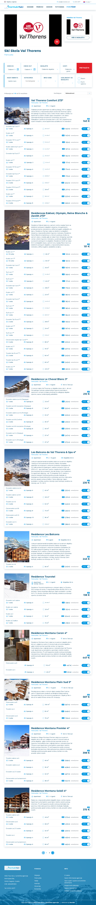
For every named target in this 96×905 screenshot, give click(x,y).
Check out (27, 66)
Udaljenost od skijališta (66, 79)
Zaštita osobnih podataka (73, 891)
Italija (36, 881)
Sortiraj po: (58, 93)
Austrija (37, 883)
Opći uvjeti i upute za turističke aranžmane (75, 882)
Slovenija (37, 886)
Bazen (83, 78)
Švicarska (37, 889)
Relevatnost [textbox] (70, 93)
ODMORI (49, 7)
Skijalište (44, 66)
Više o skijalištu (77, 37)
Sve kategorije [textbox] (30, 81)
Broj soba (47, 78)
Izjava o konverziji (70, 888)
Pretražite (84, 68)
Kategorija (28, 78)
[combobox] (49, 69)
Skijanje (30, 7)
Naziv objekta (12, 78)
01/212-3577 (76, 2)
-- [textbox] (45, 81)
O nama (67, 875)
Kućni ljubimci (83, 83)
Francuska (8, 55)
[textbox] (47, 69)
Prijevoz (39, 7)
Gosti (65, 66)
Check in (10, 66)
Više (86, 129)
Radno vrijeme (10, 2)
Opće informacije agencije (73, 878)
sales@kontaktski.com (63, 2)
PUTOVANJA (59, 7)
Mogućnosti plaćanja (71, 885)
